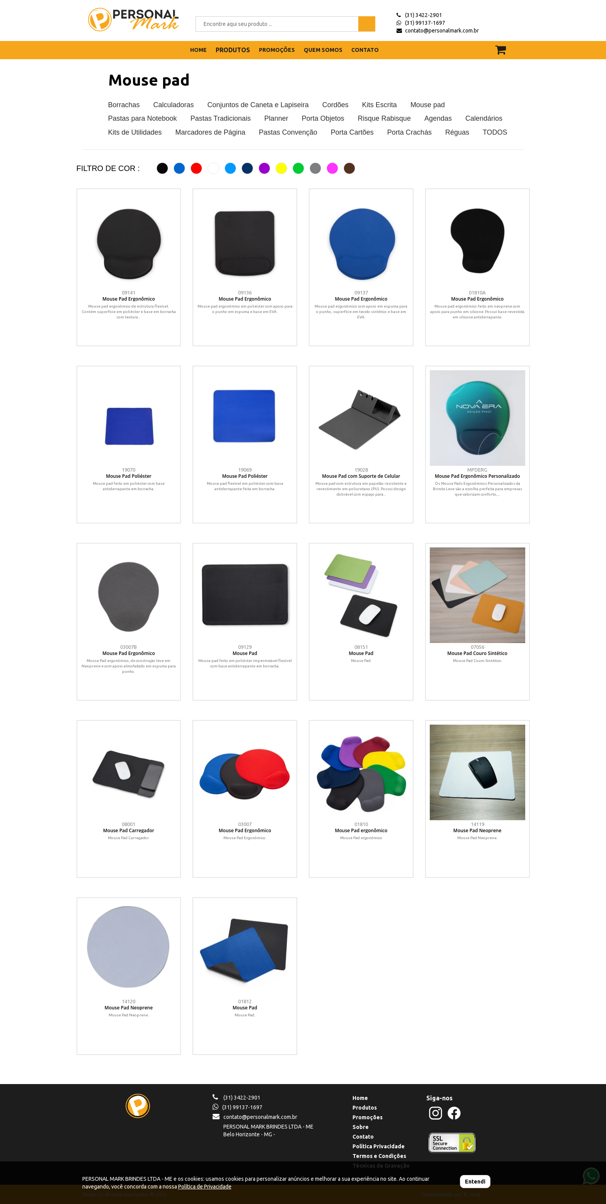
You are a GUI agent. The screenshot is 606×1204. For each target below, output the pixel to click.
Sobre (360, 1127)
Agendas (438, 118)
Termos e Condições (379, 1156)
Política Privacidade (378, 1146)
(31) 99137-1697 (425, 23)
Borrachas (124, 105)
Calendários (483, 118)
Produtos (364, 1108)
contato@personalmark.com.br (442, 30)
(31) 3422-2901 (423, 15)
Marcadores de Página (210, 132)
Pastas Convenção (288, 132)
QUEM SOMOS (323, 50)
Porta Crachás (409, 132)
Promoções (367, 1117)
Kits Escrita (379, 105)
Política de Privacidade (205, 1186)
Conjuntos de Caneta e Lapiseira (258, 105)
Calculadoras (173, 105)
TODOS (495, 132)
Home (360, 1098)
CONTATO (365, 50)
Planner (276, 118)
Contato (363, 1137)
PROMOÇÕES (277, 50)
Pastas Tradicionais (221, 118)
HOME (198, 50)
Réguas (457, 132)
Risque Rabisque (384, 118)
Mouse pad (149, 80)
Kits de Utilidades (135, 132)
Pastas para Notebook (142, 118)
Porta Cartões (352, 132)
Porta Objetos (323, 118)
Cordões (335, 105)
